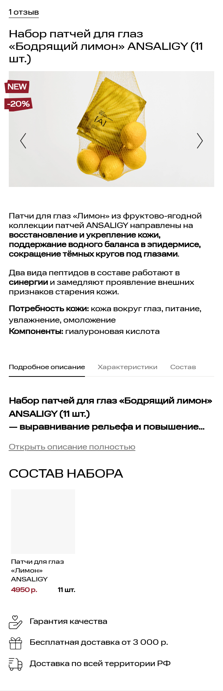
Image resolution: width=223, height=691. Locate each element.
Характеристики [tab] (127, 367)
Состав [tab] (183, 367)
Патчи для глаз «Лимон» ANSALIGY (37, 570)
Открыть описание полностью (72, 447)
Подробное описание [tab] (47, 367)
